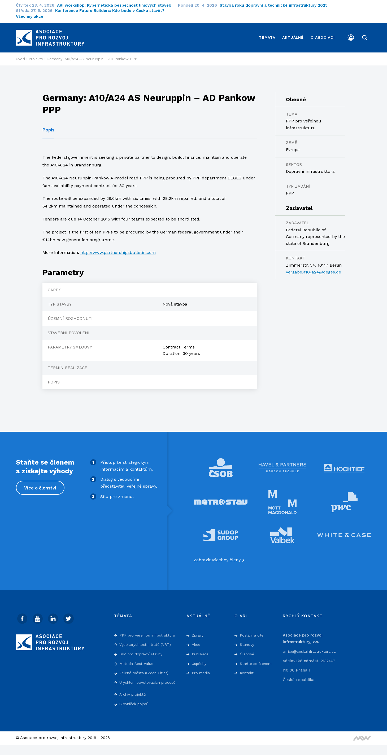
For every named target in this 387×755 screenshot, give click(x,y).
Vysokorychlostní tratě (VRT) (147, 648)
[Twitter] (70, 615)
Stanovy (247, 641)
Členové (247, 650)
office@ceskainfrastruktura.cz (312, 648)
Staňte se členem (257, 660)
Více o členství (40, 484)
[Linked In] (54, 615)
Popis (48, 126)
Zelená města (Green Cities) (146, 676)
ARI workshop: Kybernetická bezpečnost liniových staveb (117, 5)
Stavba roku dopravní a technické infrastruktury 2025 (277, 5)
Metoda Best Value (137, 667)
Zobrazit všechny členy (217, 556)
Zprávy (199, 632)
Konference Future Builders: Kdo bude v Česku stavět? (113, 10)
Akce (196, 641)
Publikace (201, 650)
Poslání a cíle (253, 632)
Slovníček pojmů (135, 714)
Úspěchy (200, 660)
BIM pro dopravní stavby (143, 657)
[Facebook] (22, 615)
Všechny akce (29, 16)
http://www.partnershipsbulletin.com (118, 249)
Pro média (202, 669)
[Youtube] (38, 615)
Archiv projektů (134, 704)
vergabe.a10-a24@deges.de (313, 268)
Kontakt (247, 669)
